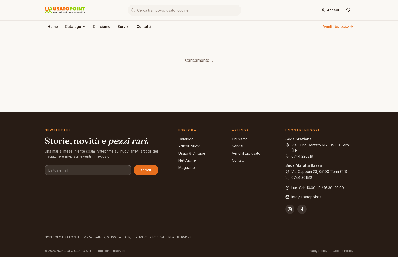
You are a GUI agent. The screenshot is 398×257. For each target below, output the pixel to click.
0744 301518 (298, 177)
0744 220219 (299, 156)
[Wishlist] (348, 10)
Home (53, 26)
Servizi (123, 26)
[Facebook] (302, 209)
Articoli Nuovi (189, 146)
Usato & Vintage (191, 153)
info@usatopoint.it (303, 197)
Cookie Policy (343, 251)
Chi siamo (101, 26)
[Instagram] (289, 209)
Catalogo (75, 26)
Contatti (144, 26)
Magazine (186, 167)
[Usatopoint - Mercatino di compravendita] (65, 10)
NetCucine (187, 160)
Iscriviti (146, 170)
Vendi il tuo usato (338, 26)
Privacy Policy (317, 251)
